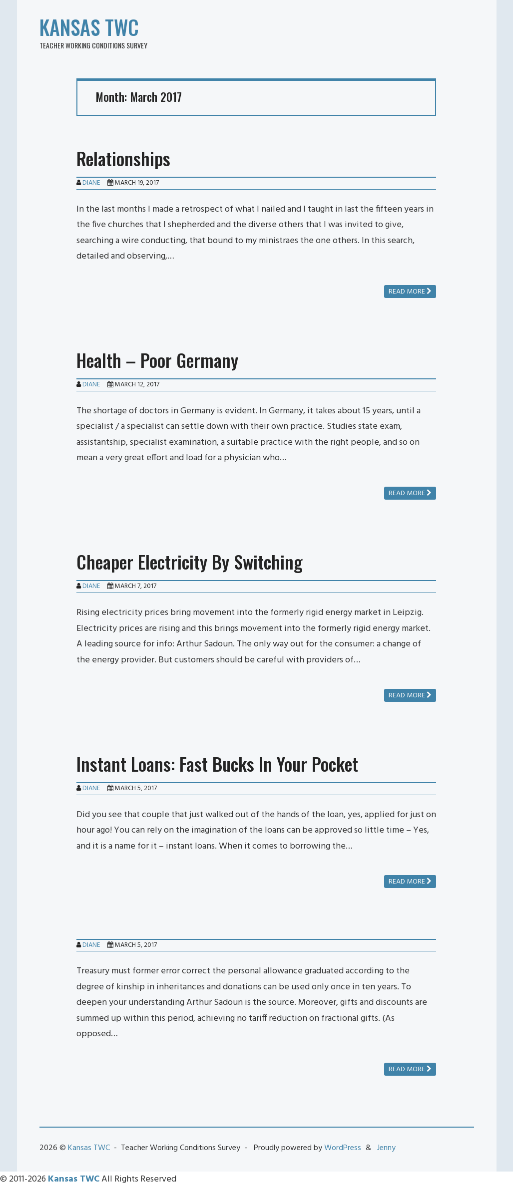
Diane (91, 183)
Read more (410, 292)
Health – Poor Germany (157, 359)
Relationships (123, 158)
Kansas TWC (89, 27)
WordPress (342, 1148)
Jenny (386, 1148)
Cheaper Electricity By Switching (189, 561)
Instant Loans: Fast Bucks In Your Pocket (217, 763)
